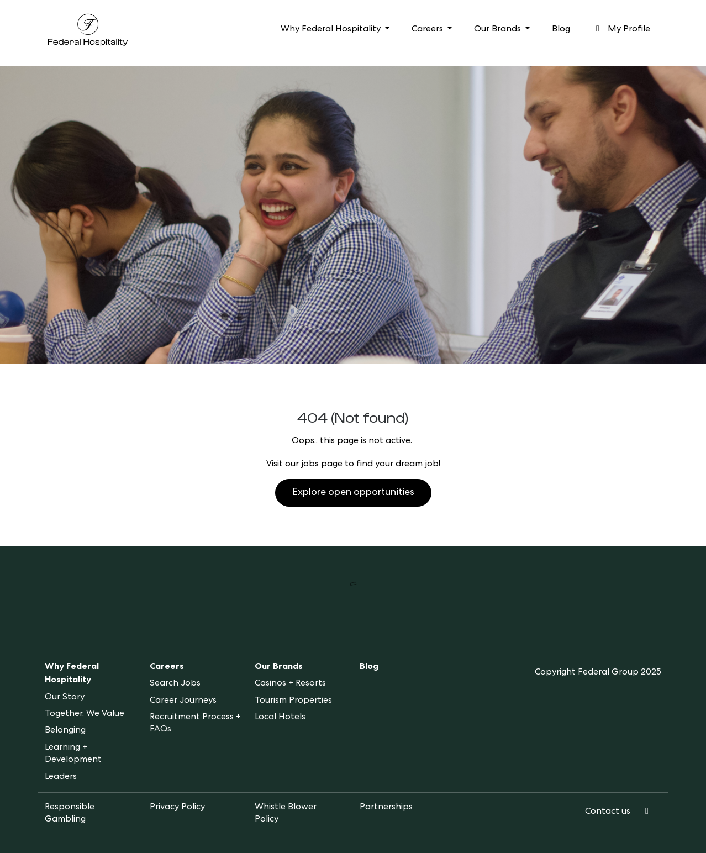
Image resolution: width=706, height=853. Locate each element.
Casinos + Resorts (290, 684)
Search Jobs (175, 684)
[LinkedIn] (646, 812)
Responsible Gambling (69, 813)
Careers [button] (428, 29)
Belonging (65, 730)
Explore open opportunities (353, 493)
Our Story (65, 697)
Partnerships (386, 807)
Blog (561, 29)
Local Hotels (280, 717)
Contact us (607, 812)
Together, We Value (84, 714)
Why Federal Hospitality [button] (332, 29)
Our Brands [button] (498, 29)
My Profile (621, 29)
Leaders (61, 777)
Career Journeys (183, 701)
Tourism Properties (293, 701)
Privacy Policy (177, 807)
